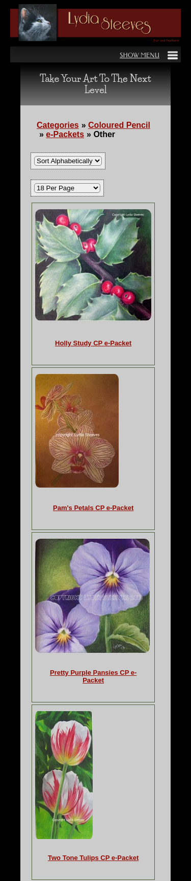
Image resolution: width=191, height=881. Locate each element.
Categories (58, 125)
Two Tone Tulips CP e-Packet (93, 858)
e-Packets (65, 134)
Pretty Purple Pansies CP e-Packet (93, 676)
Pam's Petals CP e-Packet (93, 508)
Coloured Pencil (119, 125)
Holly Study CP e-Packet (93, 343)
